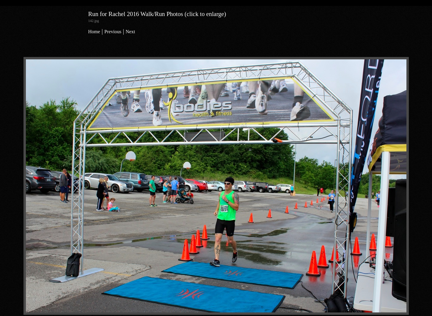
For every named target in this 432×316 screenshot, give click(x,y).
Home (94, 31)
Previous (112, 31)
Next (130, 31)
